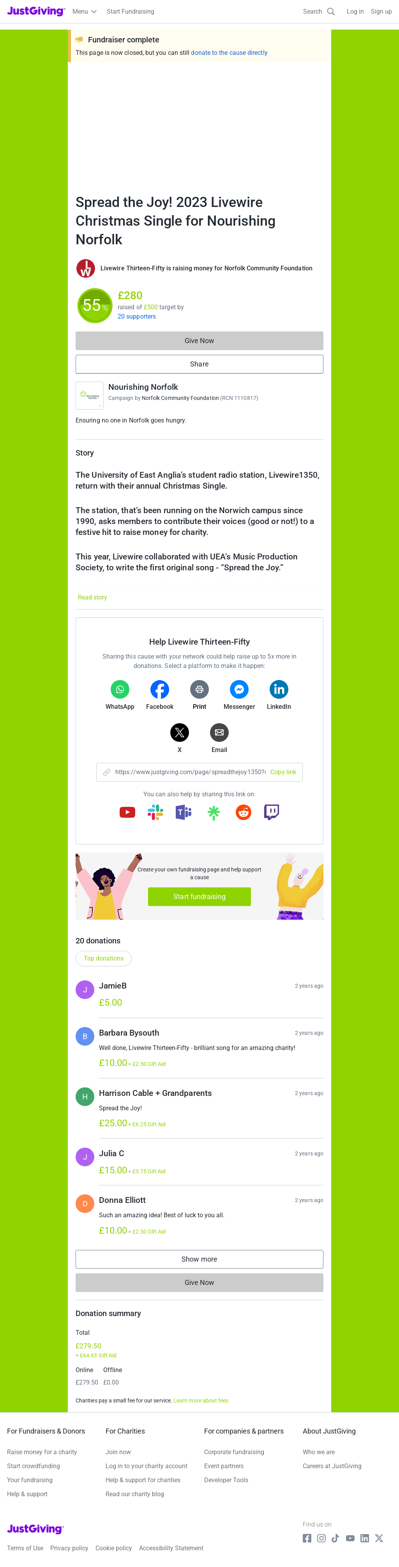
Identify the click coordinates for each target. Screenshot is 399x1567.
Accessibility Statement (171, 1548)
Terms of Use (25, 1548)
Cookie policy (113, 1548)
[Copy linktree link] (213, 815)
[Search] (319, 11)
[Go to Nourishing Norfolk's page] (90, 396)
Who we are (319, 1452)
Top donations (104, 958)
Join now (118, 1452)
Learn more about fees (200, 1400)
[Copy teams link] (183, 813)
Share (199, 364)
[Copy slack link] (155, 813)
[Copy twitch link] (271, 813)
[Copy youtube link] (127, 813)
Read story (92, 597)
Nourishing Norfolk (143, 387)
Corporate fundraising (234, 1452)
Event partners (224, 1466)
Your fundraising (30, 1480)
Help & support (27, 1494)
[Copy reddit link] (243, 813)
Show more (207, 1261)
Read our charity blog (135, 1494)
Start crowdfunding (33, 1466)
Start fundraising (199, 896)
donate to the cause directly (229, 52)
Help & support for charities (143, 1480)
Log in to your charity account (146, 1466)
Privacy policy (69, 1548)
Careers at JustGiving (332, 1466)
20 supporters (137, 316)
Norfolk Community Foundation (180, 398)
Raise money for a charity (42, 1452)
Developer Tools (226, 1480)
